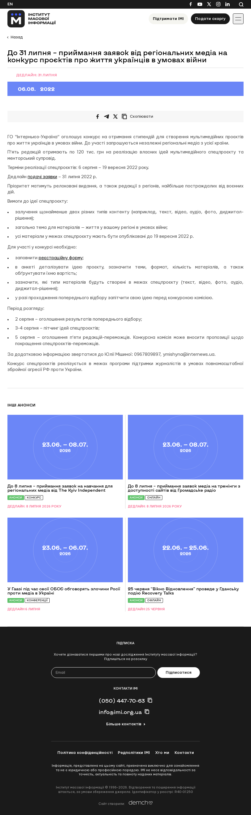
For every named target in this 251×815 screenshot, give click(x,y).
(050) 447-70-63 (122, 700)
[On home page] (31, 18)
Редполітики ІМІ (134, 753)
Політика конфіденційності (84, 753)
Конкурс (34, 497)
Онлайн (153, 497)
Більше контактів (123, 724)
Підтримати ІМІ (168, 19)
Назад (17, 37)
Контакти (184, 753)
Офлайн (154, 600)
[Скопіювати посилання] (139, 116)
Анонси (15, 497)
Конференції (37, 600)
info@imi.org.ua (120, 712)
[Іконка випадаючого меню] (238, 18)
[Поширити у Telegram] (106, 116)
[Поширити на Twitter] (115, 116)
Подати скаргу (210, 19)
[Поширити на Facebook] (97, 116)
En (10, 4)
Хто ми (162, 753)
